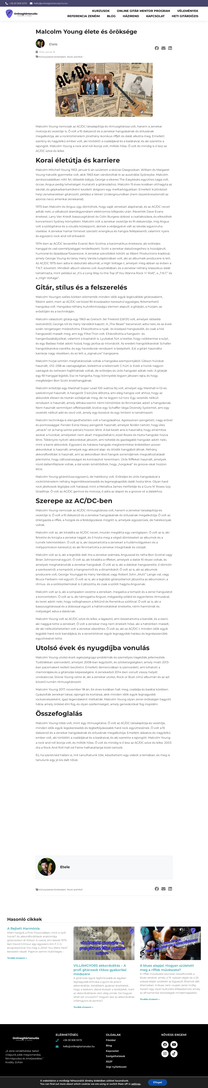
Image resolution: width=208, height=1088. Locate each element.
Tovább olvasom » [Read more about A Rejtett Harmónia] (17, 958)
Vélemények (187, 11)
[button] (156, 48)
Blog (111, 16)
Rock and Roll (74, 56)
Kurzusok (101, 11)
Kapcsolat (155, 16)
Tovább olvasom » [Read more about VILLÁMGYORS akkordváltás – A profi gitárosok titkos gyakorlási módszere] (83, 1007)
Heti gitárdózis (185, 16)
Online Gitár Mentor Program (143, 11)
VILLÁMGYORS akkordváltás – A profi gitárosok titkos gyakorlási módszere (99, 970)
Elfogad (157, 1082)
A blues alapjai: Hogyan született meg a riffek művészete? (167, 968)
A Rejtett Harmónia (23, 929)
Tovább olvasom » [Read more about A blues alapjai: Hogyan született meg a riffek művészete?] (150, 999)
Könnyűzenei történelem (52, 56)
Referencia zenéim (83, 16)
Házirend (131, 16)
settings (135, 1084)
